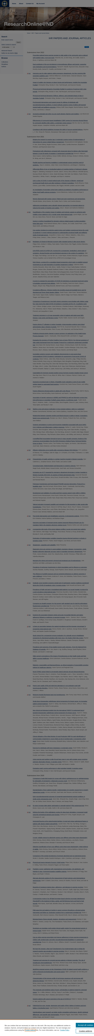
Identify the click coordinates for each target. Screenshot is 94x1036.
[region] (47, 1028)
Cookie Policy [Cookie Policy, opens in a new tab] (64, 1030)
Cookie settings (30, 1030)
